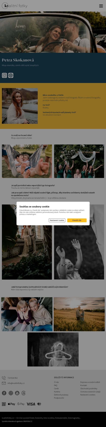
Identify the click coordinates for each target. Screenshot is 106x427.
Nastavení (57, 220)
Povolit (76, 220)
